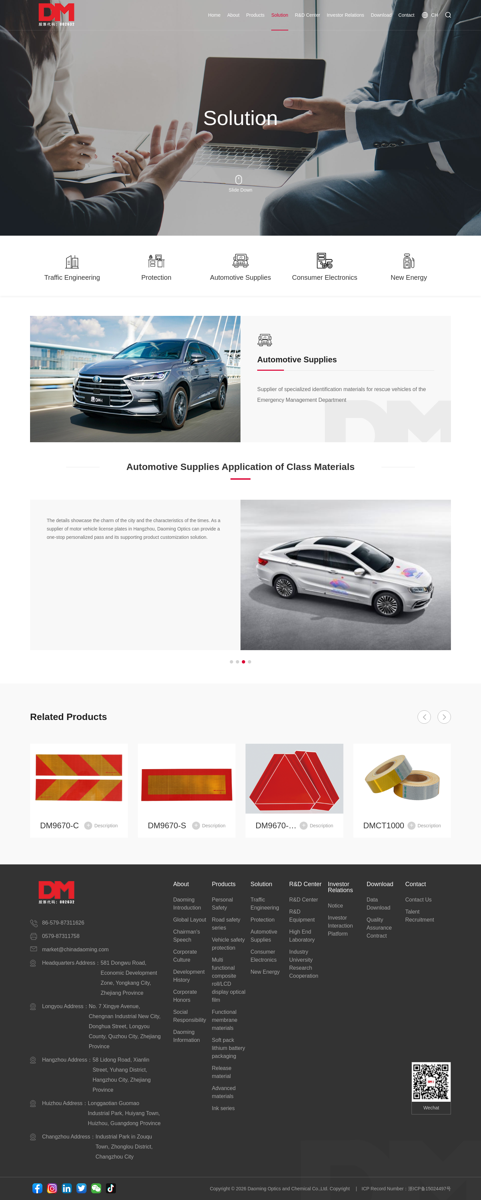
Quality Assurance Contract (379, 928)
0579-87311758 (60, 936)
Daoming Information (186, 1036)
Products (255, 15)
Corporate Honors (185, 996)
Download (381, 15)
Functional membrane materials (224, 1020)
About (233, 15)
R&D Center (307, 15)
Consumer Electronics (264, 956)
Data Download (378, 904)
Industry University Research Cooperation (303, 964)
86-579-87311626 (63, 923)
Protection (263, 920)
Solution (279, 15)
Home (214, 15)
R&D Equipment (302, 916)
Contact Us (418, 900)
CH (430, 15)
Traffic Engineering (265, 904)
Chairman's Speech (186, 936)
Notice (335, 906)
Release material (221, 1072)
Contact (406, 15)
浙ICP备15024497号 (429, 1188)
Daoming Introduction (187, 904)
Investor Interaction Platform (340, 926)
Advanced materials (223, 1092)
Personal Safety (222, 904)
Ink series (223, 1108)
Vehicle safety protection (228, 944)
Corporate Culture (185, 956)
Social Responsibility (189, 1016)
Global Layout (189, 920)
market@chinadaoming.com (75, 949)
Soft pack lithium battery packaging (228, 1048)
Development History (188, 976)
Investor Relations (345, 15)
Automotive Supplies (264, 936)
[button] (231, 662)
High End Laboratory (302, 936)
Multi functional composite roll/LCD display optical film (229, 980)
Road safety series (226, 924)
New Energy (265, 972)
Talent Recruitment (419, 916)
